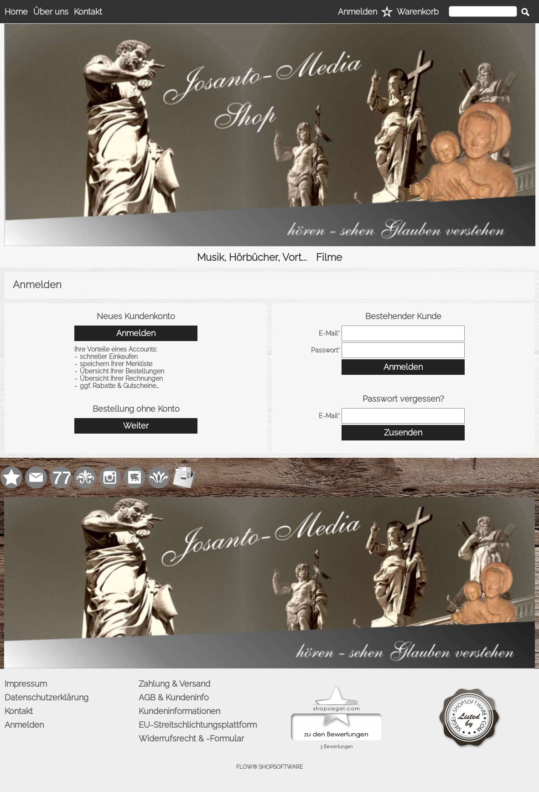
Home (16, 11)
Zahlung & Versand (174, 683)
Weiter (136, 425)
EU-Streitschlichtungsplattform (198, 725)
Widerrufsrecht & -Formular (191, 738)
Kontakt (88, 11)
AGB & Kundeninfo (174, 697)
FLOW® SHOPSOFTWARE (269, 767)
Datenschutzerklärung (46, 697)
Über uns (50, 11)
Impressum (26, 683)
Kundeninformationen (179, 711)
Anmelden (357, 11)
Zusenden (403, 432)
